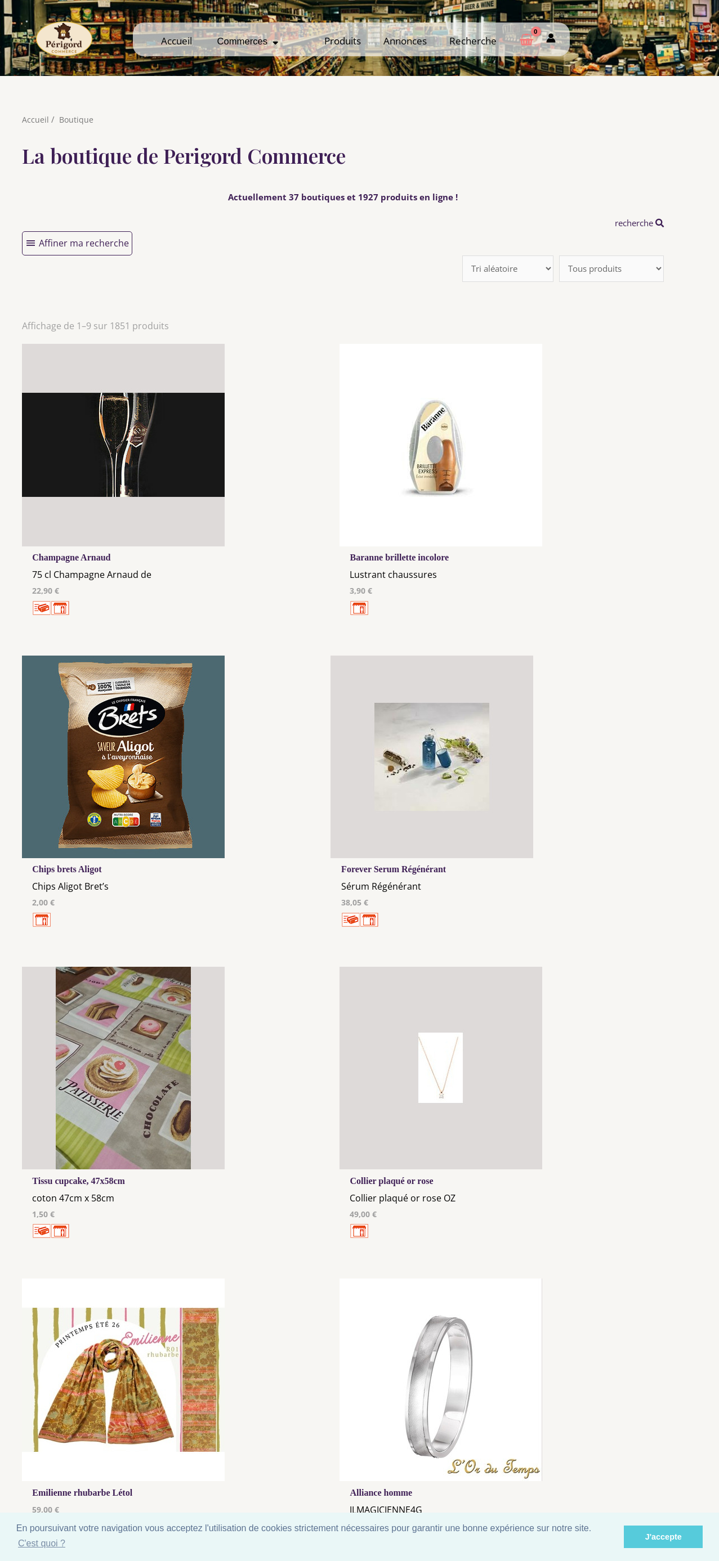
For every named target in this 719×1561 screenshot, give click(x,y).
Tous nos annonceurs (271, 1478)
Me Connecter (447, 1465)
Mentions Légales (271, 1456)
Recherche (473, 40)
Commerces (248, 41)
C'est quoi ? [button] (41, 1543)
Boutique (77, 119)
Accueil (176, 40)
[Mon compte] (551, 39)
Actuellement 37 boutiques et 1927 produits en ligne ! (343, 197)
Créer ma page (623, 1475)
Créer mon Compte (447, 1475)
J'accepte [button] (663, 1536)
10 (299, 1310)
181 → (362, 1310)
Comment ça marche (623, 1465)
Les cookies (271, 1467)
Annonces (405, 40)
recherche (636, 223)
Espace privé (623, 1486)
